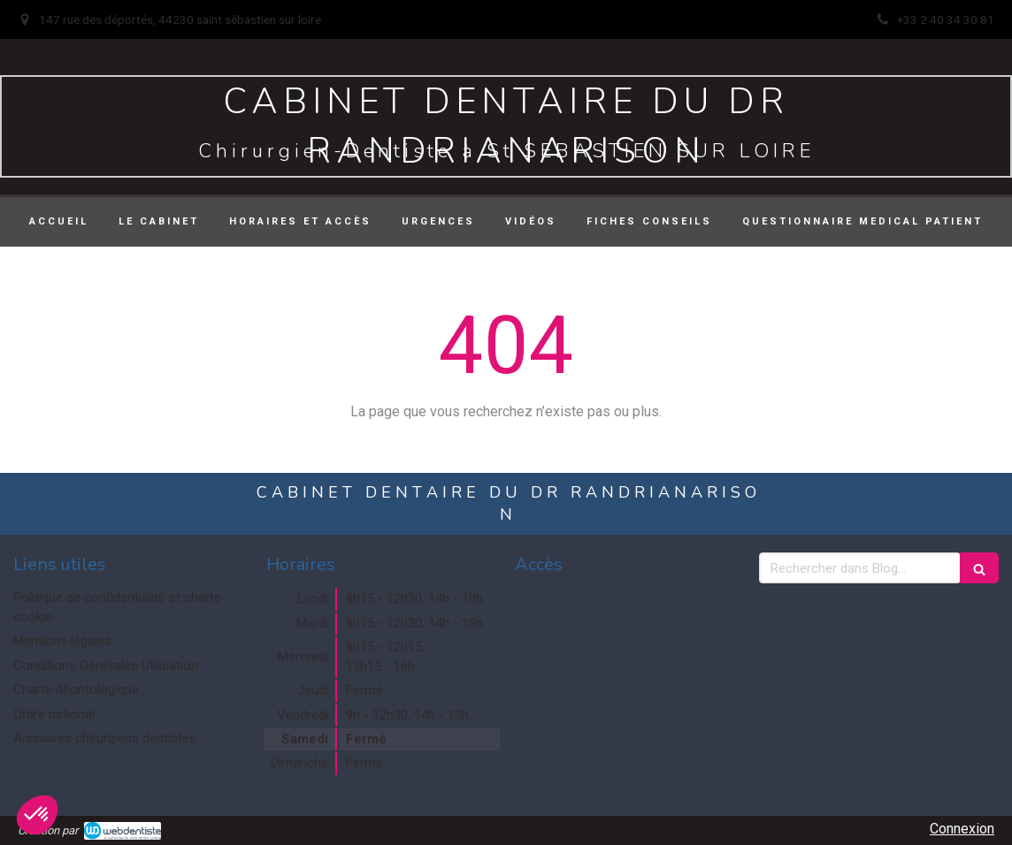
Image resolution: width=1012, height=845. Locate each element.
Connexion (962, 828)
